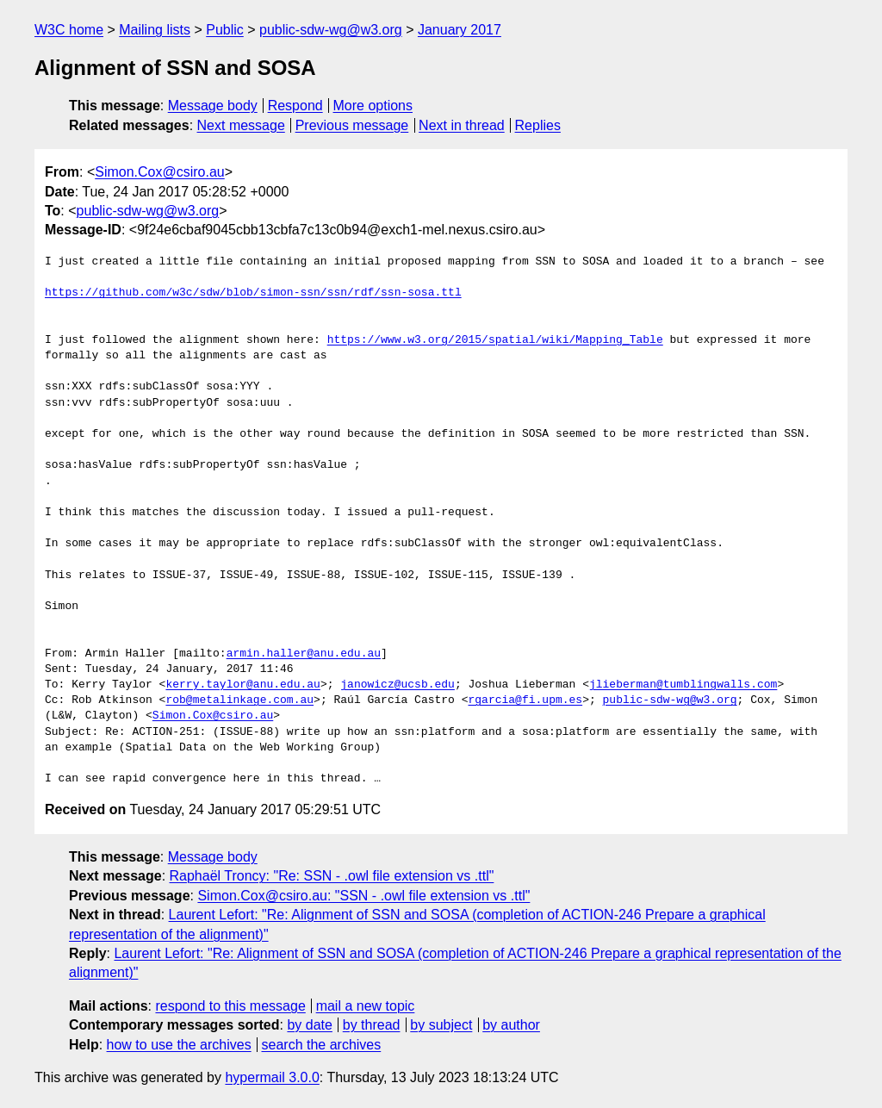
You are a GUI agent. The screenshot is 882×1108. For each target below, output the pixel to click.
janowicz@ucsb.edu (397, 685)
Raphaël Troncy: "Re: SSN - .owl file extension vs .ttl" (332, 875)
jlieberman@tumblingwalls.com (683, 685)
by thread (372, 1025)
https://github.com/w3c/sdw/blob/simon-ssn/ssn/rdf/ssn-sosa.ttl (253, 293)
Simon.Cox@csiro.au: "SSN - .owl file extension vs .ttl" (363, 895)
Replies (538, 125)
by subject (441, 1025)
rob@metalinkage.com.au (239, 700)
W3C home (68, 29)
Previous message (352, 125)
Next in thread (462, 125)
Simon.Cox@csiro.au (160, 172)
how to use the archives (179, 1044)
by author (511, 1025)
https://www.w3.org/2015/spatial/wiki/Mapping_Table (495, 340)
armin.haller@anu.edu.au (304, 654)
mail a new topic (365, 1006)
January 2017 (459, 29)
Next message (241, 125)
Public (225, 29)
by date (309, 1025)
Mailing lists (154, 29)
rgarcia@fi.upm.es (525, 700)
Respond (295, 105)
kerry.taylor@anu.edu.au (242, 685)
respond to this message (230, 1006)
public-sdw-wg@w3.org (330, 29)
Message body (213, 105)
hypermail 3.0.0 (272, 1077)
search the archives (322, 1044)
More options (373, 105)
